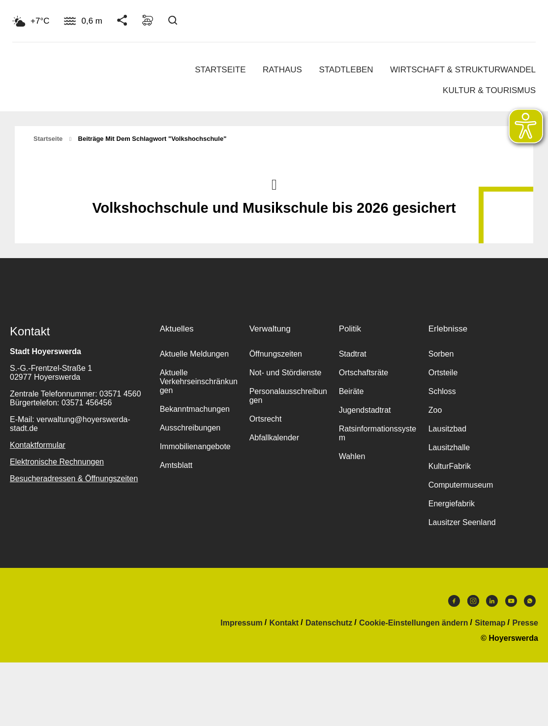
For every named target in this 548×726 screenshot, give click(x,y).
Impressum (241, 623)
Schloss (442, 391)
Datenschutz (328, 623)
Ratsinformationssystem (377, 433)
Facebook (454, 601)
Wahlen (352, 456)
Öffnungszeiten (275, 354)
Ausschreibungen (190, 428)
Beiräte (351, 391)
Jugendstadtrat (365, 410)
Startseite (220, 69)
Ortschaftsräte (363, 372)
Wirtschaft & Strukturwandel (463, 69)
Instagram (473, 601)
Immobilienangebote (195, 446)
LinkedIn (492, 601)
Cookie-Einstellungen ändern (413, 623)
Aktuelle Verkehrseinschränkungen (199, 381)
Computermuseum (460, 485)
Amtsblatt (176, 465)
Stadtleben (346, 69)
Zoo (435, 410)
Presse (526, 623)
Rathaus (282, 69)
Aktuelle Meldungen (194, 354)
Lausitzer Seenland (462, 522)
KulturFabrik (449, 466)
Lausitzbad (447, 429)
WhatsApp (530, 601)
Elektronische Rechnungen (57, 462)
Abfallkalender (274, 437)
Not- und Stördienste (285, 372)
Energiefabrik (451, 503)
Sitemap (490, 623)
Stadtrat (352, 354)
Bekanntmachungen (195, 409)
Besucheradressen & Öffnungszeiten (74, 478)
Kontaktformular (37, 445)
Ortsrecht (265, 419)
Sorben (441, 354)
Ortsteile (443, 372)
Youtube (511, 601)
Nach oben (274, 183)
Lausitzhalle (449, 447)
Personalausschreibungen (288, 395)
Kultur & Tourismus (489, 90)
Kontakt (284, 623)
